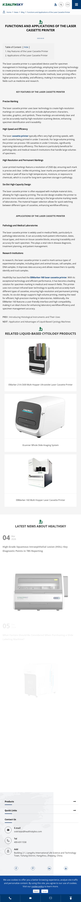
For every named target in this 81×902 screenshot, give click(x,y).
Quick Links (11, 810)
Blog (22, 12)
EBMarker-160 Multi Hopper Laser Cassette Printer (40, 500)
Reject (36, 891)
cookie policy (37, 886)
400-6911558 (20, 842)
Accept (45, 891)
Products (9, 801)
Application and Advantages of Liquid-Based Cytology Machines (40, 321)
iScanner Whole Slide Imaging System (40, 445)
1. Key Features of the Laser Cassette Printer (26, 51)
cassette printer (20, 135)
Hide (26, 47)
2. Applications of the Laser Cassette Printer (26, 55)
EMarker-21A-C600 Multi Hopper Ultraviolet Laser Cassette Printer (41, 384)
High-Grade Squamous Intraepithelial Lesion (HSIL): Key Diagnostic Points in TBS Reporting (35, 550)
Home (9, 12)
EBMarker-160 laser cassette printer (48, 277)
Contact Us (10, 819)
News (16, 12)
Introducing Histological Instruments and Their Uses (34, 317)
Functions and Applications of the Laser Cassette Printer (48, 12)
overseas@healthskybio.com (28, 831)
